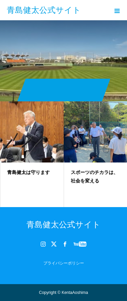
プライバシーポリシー (63, 263)
